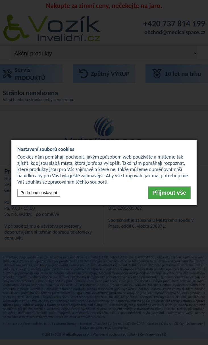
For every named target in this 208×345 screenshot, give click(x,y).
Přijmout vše (169, 193)
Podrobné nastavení (38, 192)
